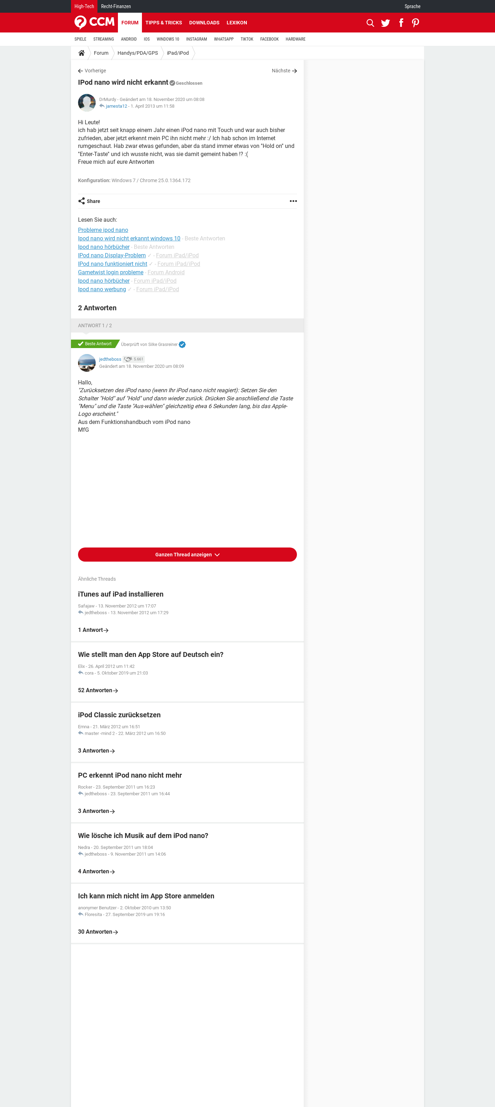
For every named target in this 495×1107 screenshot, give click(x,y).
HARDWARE (295, 39)
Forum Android (166, 272)
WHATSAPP (223, 39)
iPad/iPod (178, 53)
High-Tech (84, 6)
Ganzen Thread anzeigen (184, 554)
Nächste (281, 70)
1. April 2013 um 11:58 (152, 106)
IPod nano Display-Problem (112, 255)
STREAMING (104, 39)
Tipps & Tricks (163, 22)
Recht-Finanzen (116, 6)
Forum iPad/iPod (177, 255)
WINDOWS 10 (168, 39)
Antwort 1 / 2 (95, 325)
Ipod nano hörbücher (104, 280)
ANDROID (129, 39)
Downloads (204, 22)
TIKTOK (247, 39)
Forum (129, 22)
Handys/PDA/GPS (138, 53)
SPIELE (80, 39)
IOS (146, 39)
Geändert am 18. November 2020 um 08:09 (141, 366)
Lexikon (237, 22)
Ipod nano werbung (102, 289)
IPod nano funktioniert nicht (112, 264)
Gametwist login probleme (110, 272)
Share (93, 201)
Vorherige (95, 70)
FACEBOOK (269, 39)
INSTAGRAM (196, 39)
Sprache (413, 6)
